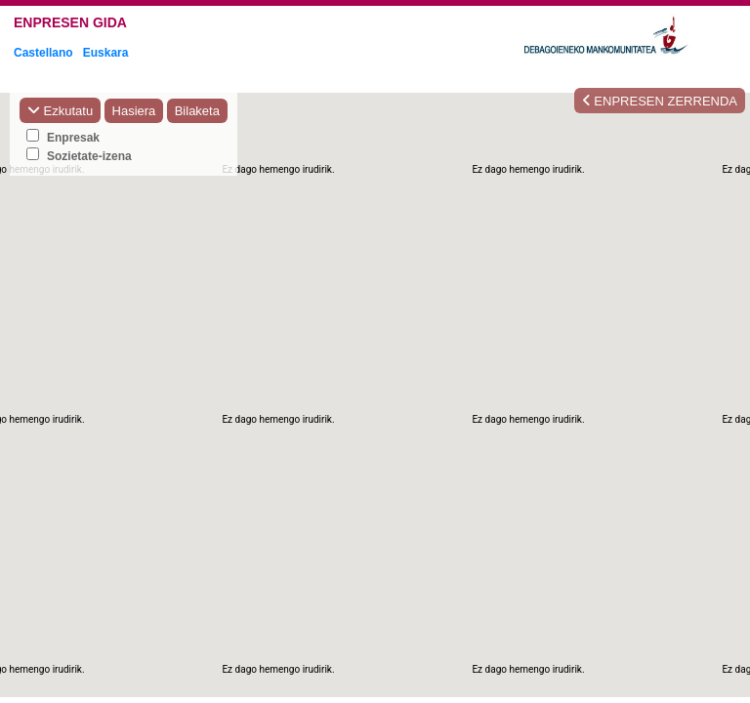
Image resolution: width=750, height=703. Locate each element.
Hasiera (134, 110)
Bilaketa (197, 110)
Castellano (43, 53)
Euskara (106, 53)
